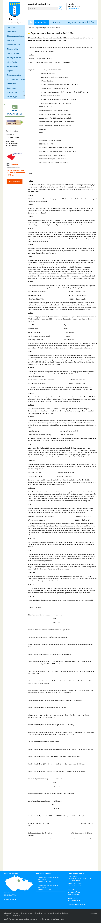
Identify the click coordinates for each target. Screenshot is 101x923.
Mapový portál (16, 92)
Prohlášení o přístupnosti (12, 915)
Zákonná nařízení (13, 49)
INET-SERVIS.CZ (49, 919)
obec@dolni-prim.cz (74, 8)
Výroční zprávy (12, 62)
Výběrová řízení (12, 66)
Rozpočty (10, 40)
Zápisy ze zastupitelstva (15, 36)
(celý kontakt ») (10, 134)
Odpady (10, 71)
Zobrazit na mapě (10, 899)
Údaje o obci (11, 88)
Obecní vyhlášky (13, 53)
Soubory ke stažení (14, 58)
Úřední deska (12, 32)
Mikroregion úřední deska (16, 79)
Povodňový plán (16, 96)
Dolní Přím (31, 27)
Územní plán (11, 84)
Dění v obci (57, 22)
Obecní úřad (41, 22)
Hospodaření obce (13, 45)
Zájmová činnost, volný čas (81, 22)
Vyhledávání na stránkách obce (39, 4)
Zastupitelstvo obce (14, 75)
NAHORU (93, 913)
